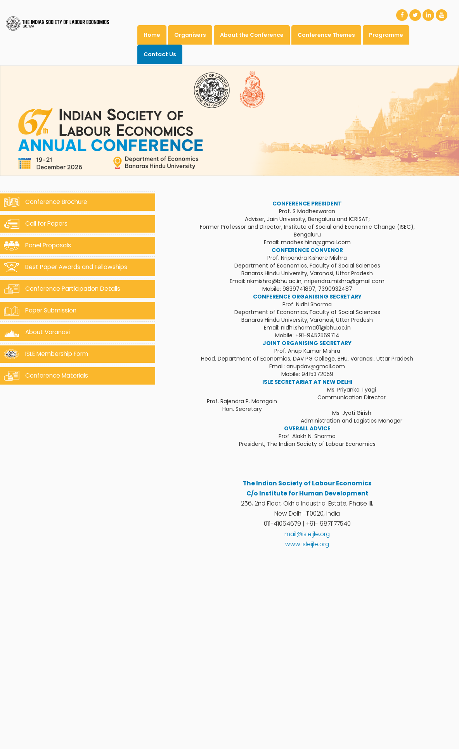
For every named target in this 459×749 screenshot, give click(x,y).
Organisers (190, 35)
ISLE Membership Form (46, 354)
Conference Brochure (45, 202)
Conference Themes (326, 35)
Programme (386, 35)
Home (152, 35)
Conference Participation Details (62, 289)
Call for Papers (36, 224)
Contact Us (160, 54)
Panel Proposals (37, 245)
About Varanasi (37, 332)
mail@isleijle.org (307, 534)
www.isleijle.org (307, 544)
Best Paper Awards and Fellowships (65, 267)
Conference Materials (46, 376)
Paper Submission (40, 311)
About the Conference (252, 35)
